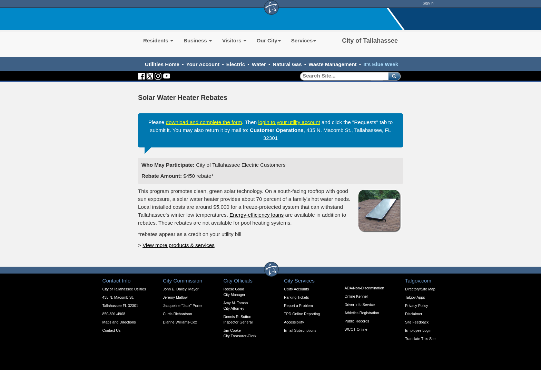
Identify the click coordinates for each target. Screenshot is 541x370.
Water (259, 64)
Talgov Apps (415, 297)
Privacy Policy (416, 306)
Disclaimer (413, 314)
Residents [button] (158, 40)
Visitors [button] (234, 40)
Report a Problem (298, 306)
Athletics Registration (362, 313)
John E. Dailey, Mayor (180, 289)
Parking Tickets (296, 297)
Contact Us (111, 330)
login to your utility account (289, 122)
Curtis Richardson (177, 314)
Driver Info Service (360, 304)
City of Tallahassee (370, 40)
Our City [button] (269, 40)
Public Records (357, 321)
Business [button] (198, 40)
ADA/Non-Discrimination (364, 288)
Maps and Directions (119, 322)
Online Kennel (356, 296)
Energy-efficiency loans (256, 215)
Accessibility (294, 322)
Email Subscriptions (300, 330)
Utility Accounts (296, 289)
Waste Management (332, 64)
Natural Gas (287, 64)
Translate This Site (420, 339)
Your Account (203, 64)
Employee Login (418, 330)
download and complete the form (204, 122)
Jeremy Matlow (175, 297)
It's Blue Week (380, 64)
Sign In (428, 3)
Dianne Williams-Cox (180, 322)
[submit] (393, 76)
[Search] (341, 76)
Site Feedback (417, 322)
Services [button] (303, 40)
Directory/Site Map (420, 289)
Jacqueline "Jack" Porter (183, 306)
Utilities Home (162, 64)
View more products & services (178, 245)
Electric (235, 64)
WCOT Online (356, 329)
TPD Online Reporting (302, 314)
